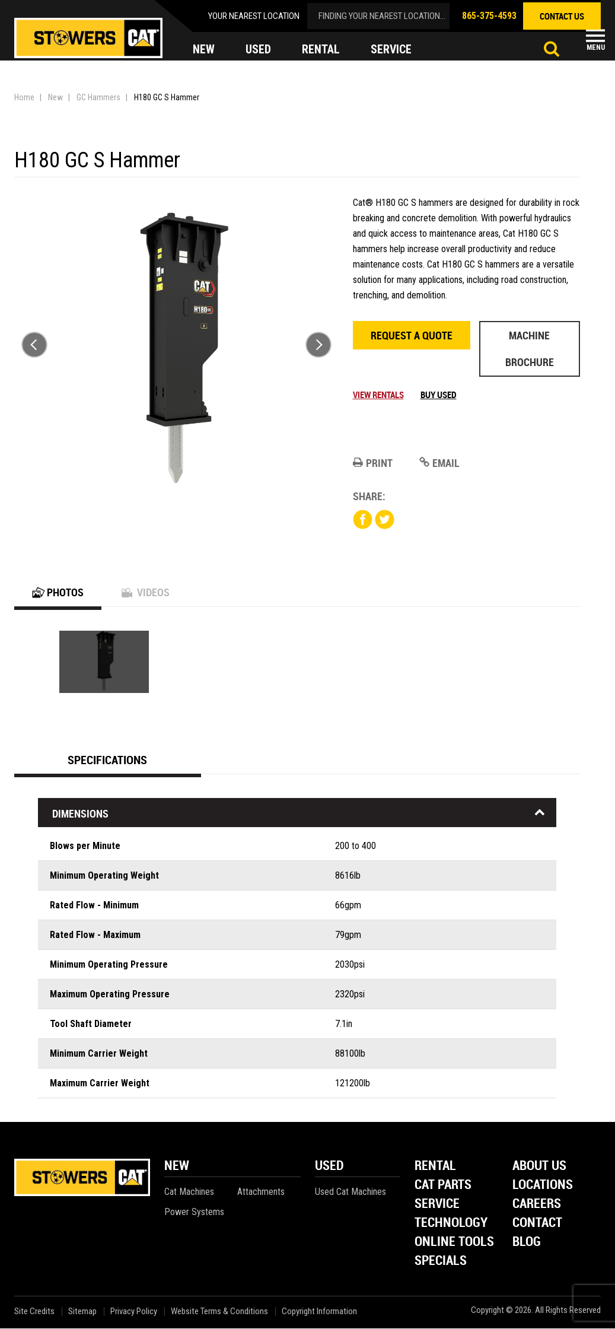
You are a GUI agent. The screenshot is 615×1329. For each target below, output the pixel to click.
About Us (539, 1166)
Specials (441, 1261)
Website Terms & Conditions (219, 1312)
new (204, 50)
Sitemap (82, 1312)
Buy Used (438, 394)
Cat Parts (443, 1185)
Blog (526, 1242)
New (55, 97)
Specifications (107, 760)
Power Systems (194, 1212)
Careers (536, 1204)
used (258, 50)
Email (439, 463)
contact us (562, 16)
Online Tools (454, 1242)
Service (437, 1204)
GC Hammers (98, 97)
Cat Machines (189, 1192)
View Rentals (378, 394)
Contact (537, 1223)
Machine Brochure (529, 348)
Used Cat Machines (350, 1192)
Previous (34, 345)
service (391, 50)
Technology (451, 1223)
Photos (58, 593)
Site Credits (34, 1312)
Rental (435, 1166)
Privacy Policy (133, 1312)
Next (318, 345)
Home (24, 97)
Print (373, 463)
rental (321, 50)
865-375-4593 (489, 15)
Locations (542, 1185)
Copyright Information (319, 1312)
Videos (146, 593)
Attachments (261, 1192)
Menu (596, 47)
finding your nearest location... (381, 16)
